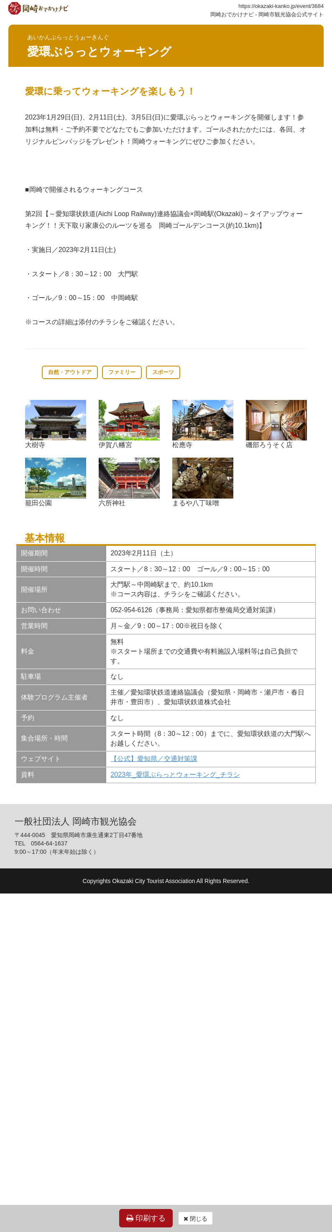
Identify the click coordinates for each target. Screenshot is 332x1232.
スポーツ (163, 372)
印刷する (146, 1218)
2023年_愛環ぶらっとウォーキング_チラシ (175, 774)
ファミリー (121, 372)
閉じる (195, 1218)
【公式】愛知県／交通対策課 (153, 758)
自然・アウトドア (70, 372)
